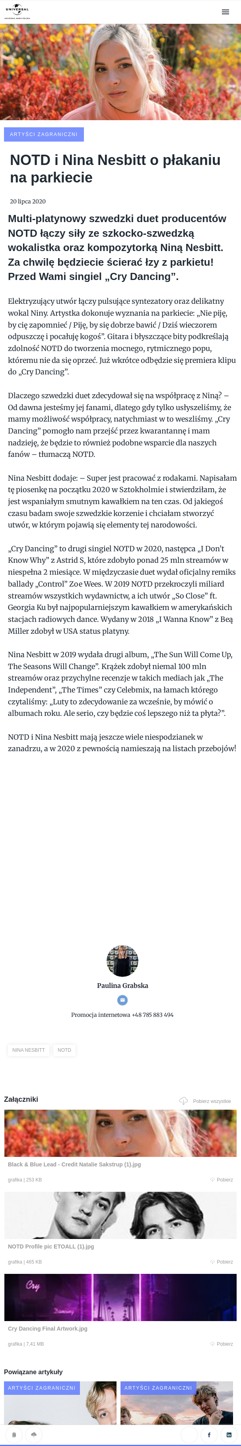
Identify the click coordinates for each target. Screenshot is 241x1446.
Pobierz (61, 1121)
